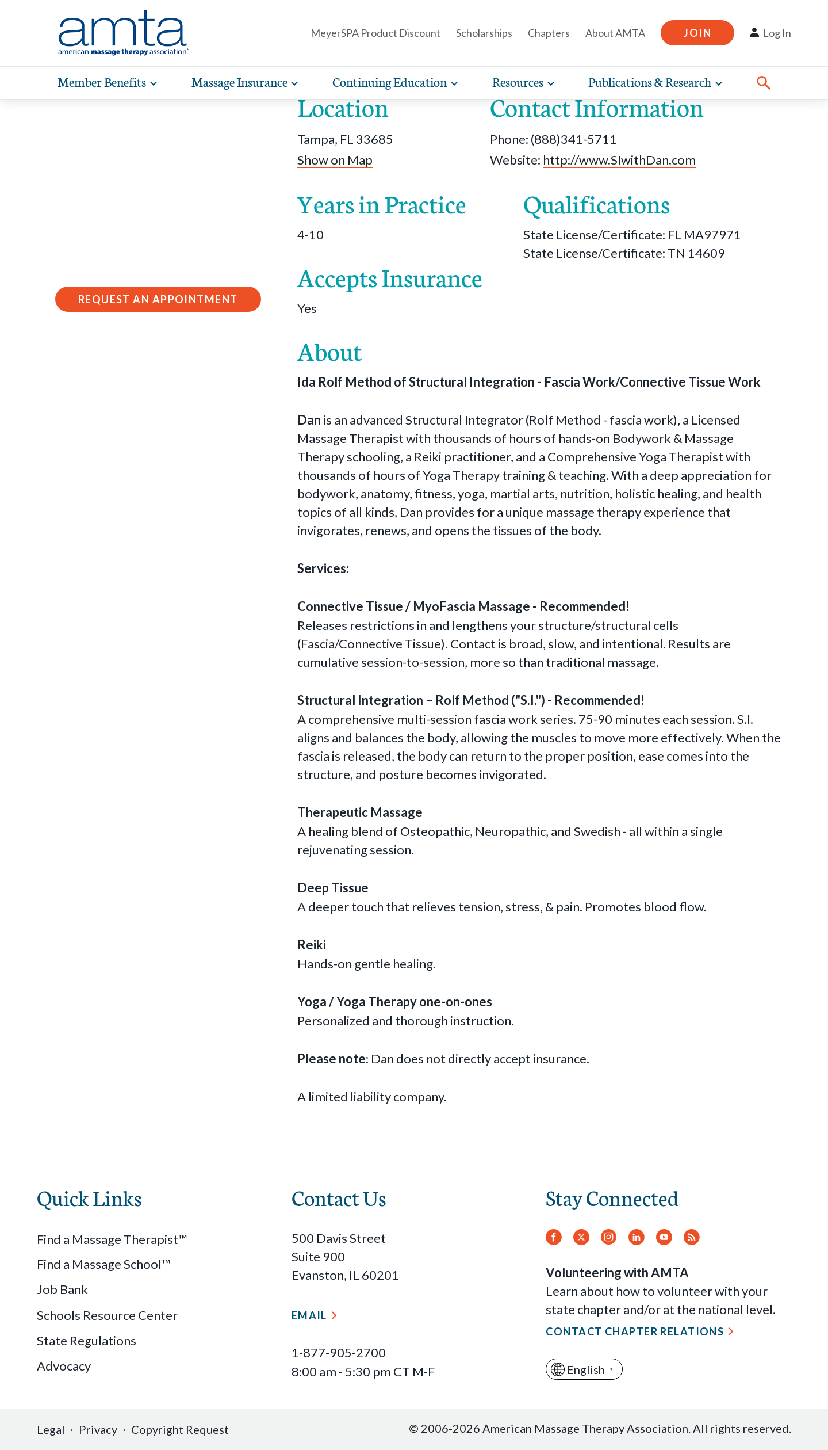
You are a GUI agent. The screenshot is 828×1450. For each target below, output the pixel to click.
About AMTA (615, 32)
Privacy (98, 1429)
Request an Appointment (158, 299)
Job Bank (62, 1289)
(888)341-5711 (574, 139)
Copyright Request (180, 1429)
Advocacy (64, 1365)
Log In (777, 32)
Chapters (549, 32)
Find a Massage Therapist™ (112, 1239)
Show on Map (335, 159)
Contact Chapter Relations (635, 1331)
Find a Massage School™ (104, 1264)
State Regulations (86, 1340)
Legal (51, 1429)
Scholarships (484, 32)
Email (309, 1315)
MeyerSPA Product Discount (375, 32)
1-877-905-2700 (339, 1352)
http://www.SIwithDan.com (619, 159)
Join (697, 32)
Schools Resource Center (107, 1315)
